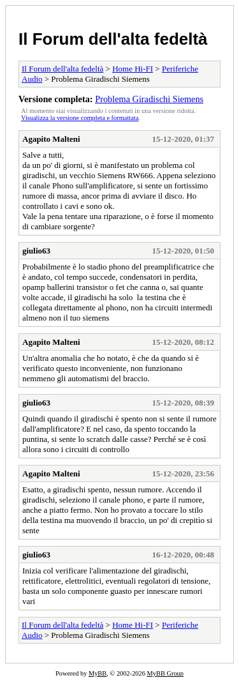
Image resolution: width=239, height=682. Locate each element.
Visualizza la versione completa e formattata (79, 117)
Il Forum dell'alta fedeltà (113, 39)
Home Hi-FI (132, 68)
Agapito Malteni (51, 139)
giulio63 (36, 250)
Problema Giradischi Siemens (149, 99)
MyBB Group (165, 673)
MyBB (97, 673)
